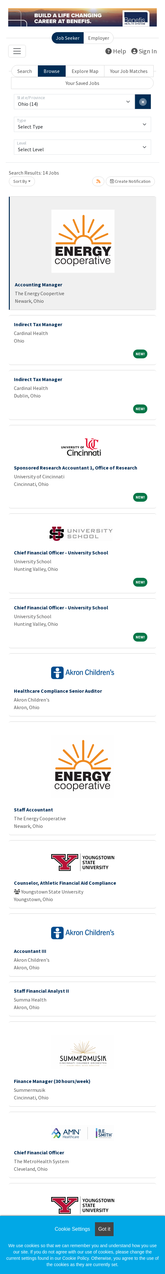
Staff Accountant (33, 809)
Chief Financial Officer (39, 1152)
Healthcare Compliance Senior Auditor (58, 691)
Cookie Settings (72, 1229)
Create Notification (130, 181)
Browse (52, 71)
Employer (98, 38)
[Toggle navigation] (17, 51)
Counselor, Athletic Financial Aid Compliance (65, 883)
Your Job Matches (129, 71)
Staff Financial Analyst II (41, 991)
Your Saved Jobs (82, 83)
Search (24, 71)
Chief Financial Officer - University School (61, 552)
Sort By (20, 181)
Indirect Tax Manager (38, 324)
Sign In (144, 51)
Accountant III (30, 951)
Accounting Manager (38, 284)
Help (115, 51)
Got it (104, 1229)
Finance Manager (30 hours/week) (52, 1081)
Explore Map (85, 71)
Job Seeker (68, 38)
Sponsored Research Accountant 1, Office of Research (75, 467)
